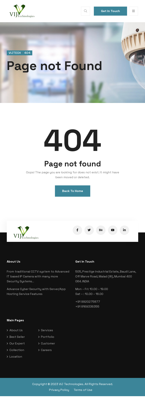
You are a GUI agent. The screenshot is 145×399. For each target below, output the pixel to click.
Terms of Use (83, 393)
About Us (16, 333)
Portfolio (47, 340)
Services (47, 333)
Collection (16, 353)
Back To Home (72, 194)
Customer (48, 346)
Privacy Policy (59, 393)
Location (15, 359)
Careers (46, 353)
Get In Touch (110, 11)
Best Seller (17, 340)
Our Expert (17, 346)
